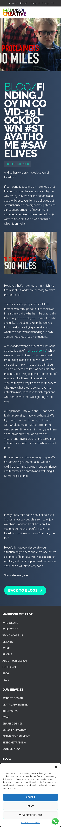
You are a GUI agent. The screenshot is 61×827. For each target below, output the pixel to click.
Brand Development (16, 736)
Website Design (12, 698)
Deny (30, 806)
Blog (5, 673)
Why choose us (12, 635)
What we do (10, 629)
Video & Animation (14, 729)
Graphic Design (12, 723)
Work (6, 648)
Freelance (9, 667)
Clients (7, 641)
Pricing (7, 654)
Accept (30, 797)
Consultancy (11, 748)
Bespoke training (14, 742)
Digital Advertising (15, 704)
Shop (45, 3)
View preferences (30, 815)
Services (13, 3)
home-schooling (36, 350)
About (23, 3)
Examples (34, 3)
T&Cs (5, 679)
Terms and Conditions (30, 822)
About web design (14, 660)
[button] (56, 767)
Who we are (10, 622)
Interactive (10, 710)
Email (6, 717)
